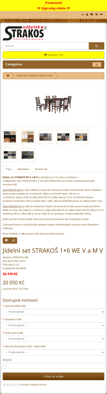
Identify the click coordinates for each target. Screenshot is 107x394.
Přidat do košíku (54, 376)
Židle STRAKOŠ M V (12, 206)
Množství (7, 359)
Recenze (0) (41, 169)
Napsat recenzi (39, 384)
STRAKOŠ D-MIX (20, 257)
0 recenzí (24, 384)
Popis (8, 169)
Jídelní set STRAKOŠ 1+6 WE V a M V (35, 75)
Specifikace (23, 169)
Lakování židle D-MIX (15, 306)
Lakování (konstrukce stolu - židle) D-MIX (25, 346)
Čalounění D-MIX (13, 319)
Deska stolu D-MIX (14, 332)
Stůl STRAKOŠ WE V (12, 190)
